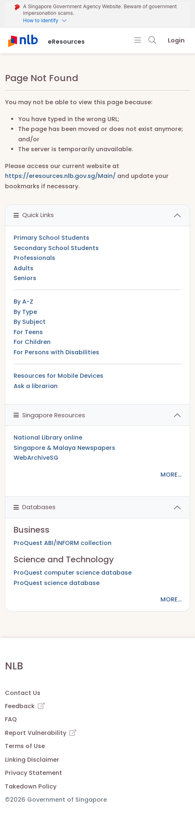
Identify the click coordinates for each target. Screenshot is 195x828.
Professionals (34, 258)
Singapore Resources (49, 415)
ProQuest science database (57, 583)
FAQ (11, 719)
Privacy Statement (33, 773)
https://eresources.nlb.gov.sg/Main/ (60, 176)
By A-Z (23, 301)
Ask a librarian (36, 386)
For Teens (28, 332)
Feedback (24, 706)
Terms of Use (25, 746)
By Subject (30, 322)
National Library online (48, 437)
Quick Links (34, 215)
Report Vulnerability (40, 733)
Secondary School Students (56, 248)
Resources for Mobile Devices (58, 376)
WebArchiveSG (36, 458)
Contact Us (22, 693)
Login (176, 40)
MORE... (170, 474)
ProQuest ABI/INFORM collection (62, 543)
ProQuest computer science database (73, 572)
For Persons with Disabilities (56, 352)
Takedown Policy (30, 786)
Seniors (25, 278)
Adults (23, 268)
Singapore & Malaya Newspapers (64, 448)
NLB (14, 666)
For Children (32, 342)
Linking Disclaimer (32, 759)
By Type (25, 312)
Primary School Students (51, 238)
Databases (35, 507)
